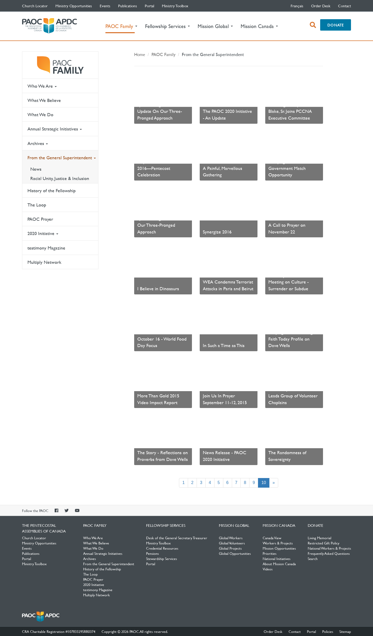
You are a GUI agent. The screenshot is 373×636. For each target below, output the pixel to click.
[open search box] (313, 25)
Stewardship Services (161, 558)
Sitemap (345, 631)
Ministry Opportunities (73, 5)
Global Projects (230, 548)
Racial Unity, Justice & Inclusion (59, 178)
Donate (335, 25)
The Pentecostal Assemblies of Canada (49, 26)
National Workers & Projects (329, 548)
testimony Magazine (46, 248)
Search (313, 558)
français (297, 5)
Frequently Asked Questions (329, 553)
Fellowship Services (165, 525)
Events (105, 5)
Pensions (152, 553)
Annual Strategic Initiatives (54, 129)
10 (265, 482)
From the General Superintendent (61, 157)
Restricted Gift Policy (323, 543)
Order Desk (320, 5)
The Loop (36, 205)
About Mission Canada (279, 563)
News (35, 169)
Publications (127, 5)
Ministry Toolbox (175, 5)
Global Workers (230, 537)
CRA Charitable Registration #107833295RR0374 (58, 631)
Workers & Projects (278, 543)
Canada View (272, 537)
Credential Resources (162, 548)
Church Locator (35, 5)
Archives (37, 143)
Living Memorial (319, 537)
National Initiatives (276, 558)
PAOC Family (60, 65)
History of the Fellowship (51, 190)
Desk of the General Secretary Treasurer (176, 537)
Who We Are (42, 86)
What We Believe (44, 100)
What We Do (40, 114)
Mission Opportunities (279, 548)
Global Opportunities (235, 553)
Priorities (269, 553)
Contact (344, 5)
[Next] (273, 483)
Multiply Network (44, 262)
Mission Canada (279, 525)
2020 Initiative (42, 233)
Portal (149, 5)
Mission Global (234, 525)
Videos (267, 568)
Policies (327, 631)
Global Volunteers (232, 543)
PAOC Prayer (40, 219)
